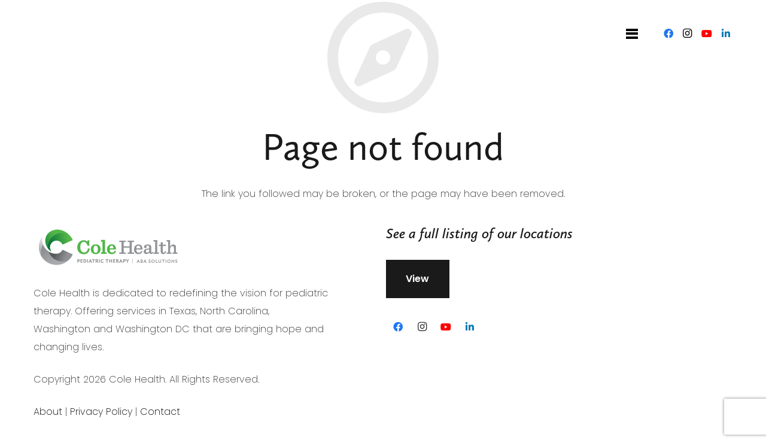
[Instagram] (687, 33)
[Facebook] (668, 33)
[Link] (66, 34)
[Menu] (632, 33)
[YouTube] (706, 33)
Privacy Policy (101, 411)
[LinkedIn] (725, 33)
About (48, 411)
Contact (160, 411)
